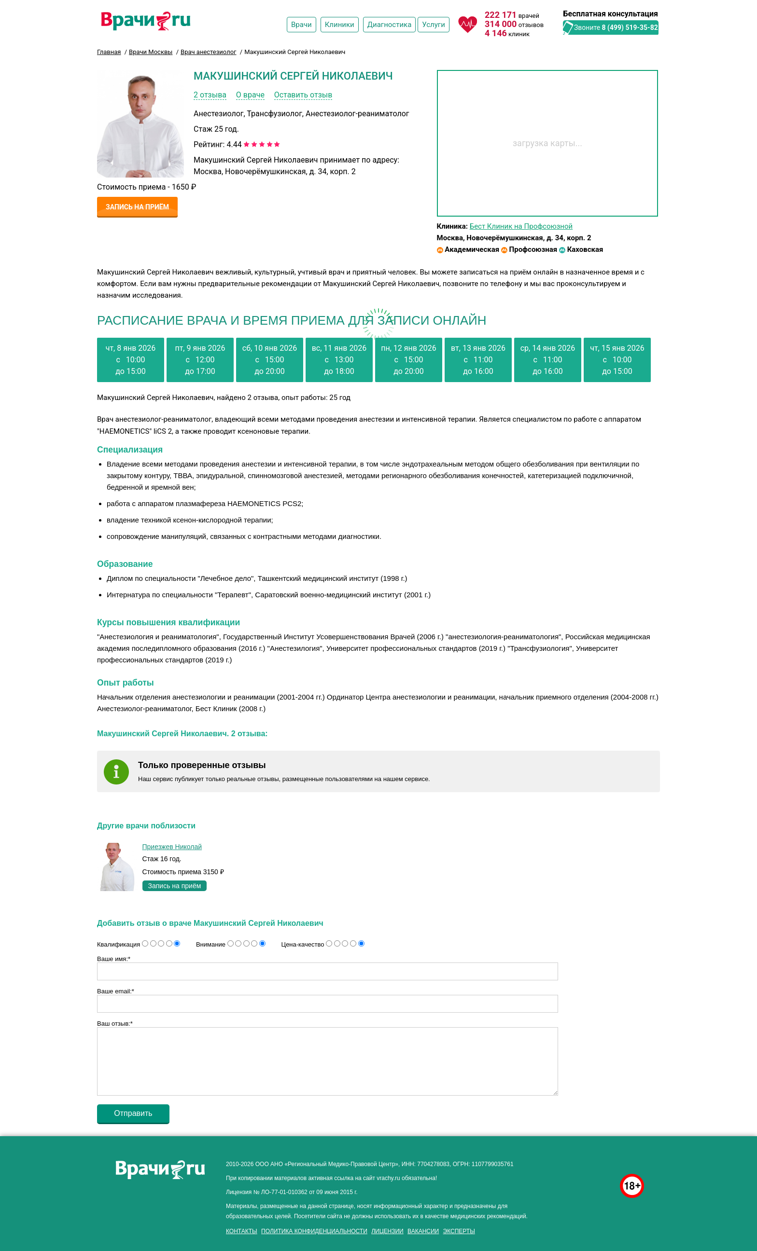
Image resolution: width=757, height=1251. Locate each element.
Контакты (241, 1231)
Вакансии (423, 1231)
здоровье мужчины (587, 1161)
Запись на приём (137, 207)
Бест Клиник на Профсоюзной (521, 226)
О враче (250, 94)
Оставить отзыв (303, 94)
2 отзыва (210, 94)
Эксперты (459, 1231)
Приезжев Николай (172, 847)
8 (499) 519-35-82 (630, 27)
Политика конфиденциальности (314, 1231)
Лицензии (387, 1231)
